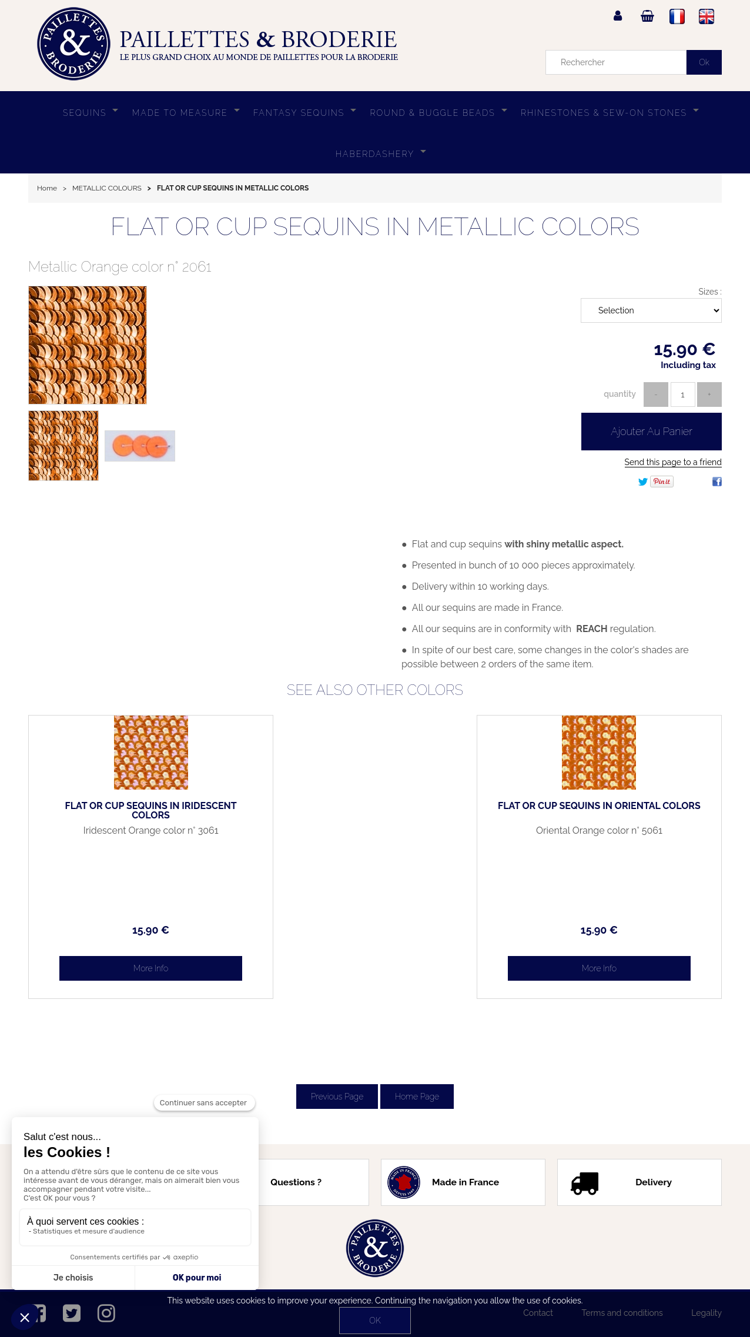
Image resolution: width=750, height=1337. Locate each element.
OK (374, 1320)
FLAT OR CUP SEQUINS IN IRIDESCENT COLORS (110, 810)
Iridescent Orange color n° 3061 (111, 835)
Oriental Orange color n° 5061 (640, 830)
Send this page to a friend (673, 462)
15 (110, 930)
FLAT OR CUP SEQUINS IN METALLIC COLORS (375, 226)
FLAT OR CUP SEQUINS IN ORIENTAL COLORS (639, 810)
